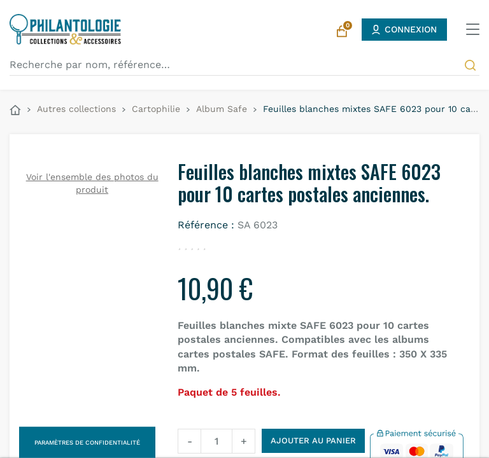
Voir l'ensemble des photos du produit (92, 183)
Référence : (206, 225)
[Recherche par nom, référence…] (244, 65)
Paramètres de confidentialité (87, 442)
